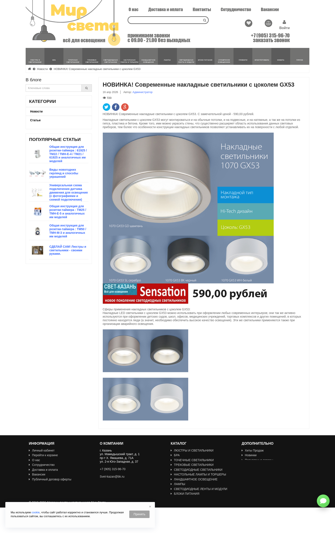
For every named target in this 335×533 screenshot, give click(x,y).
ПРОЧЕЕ (178, 518)
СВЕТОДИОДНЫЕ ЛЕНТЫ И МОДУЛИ (199, 489)
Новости (36, 111)
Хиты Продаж (253, 450)
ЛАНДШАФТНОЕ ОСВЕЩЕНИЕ (194, 479)
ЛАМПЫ (178, 484)
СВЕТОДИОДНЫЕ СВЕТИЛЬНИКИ (196, 469)
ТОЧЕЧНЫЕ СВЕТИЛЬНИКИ (192, 460)
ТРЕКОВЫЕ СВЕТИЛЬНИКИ (192, 464)
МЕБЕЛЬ (178, 513)
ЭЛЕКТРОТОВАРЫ (185, 508)
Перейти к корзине (43, 455)
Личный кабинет (41, 450)
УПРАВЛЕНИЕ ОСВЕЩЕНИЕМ (194, 498)
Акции (247, 464)
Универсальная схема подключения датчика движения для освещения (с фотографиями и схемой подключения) (68, 192)
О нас (133, 9)
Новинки (249, 455)
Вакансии (270, 9)
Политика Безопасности (47, 489)
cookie (36, 512)
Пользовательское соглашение (52, 484)
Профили (179, 503)
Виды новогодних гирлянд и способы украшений (63, 173)
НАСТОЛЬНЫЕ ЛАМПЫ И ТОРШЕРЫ (198, 474)
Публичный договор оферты (50, 479)
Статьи (35, 120)
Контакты (202, 9)
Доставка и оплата (165, 9)
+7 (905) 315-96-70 (270, 35)
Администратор (142, 92)
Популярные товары (257, 460)
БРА (175, 455)
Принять (139, 514)
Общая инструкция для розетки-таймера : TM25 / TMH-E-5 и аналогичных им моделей (67, 211)
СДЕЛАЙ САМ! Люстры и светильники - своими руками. (67, 250)
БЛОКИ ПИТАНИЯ (185, 493)
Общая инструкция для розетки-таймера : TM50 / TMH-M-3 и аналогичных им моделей (67, 231)
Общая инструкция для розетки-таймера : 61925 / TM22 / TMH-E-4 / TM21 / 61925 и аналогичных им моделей (68, 154)
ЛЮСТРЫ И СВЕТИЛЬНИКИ (192, 450)
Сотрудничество (236, 9)
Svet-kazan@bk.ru (112, 476)
